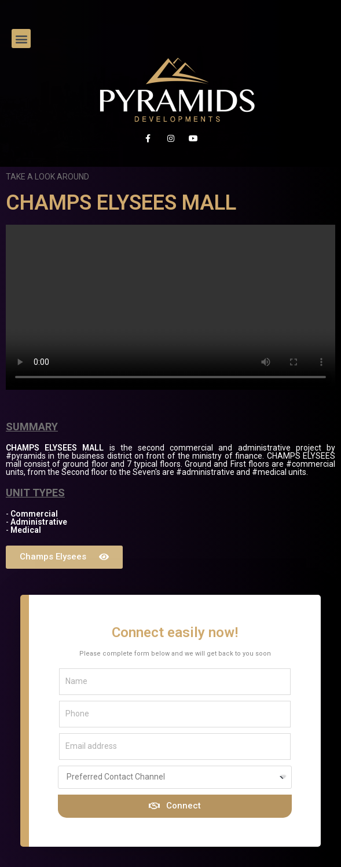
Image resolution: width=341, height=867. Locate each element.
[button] (21, 38)
